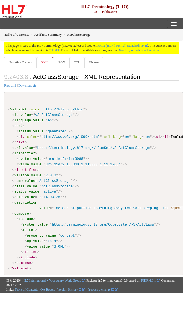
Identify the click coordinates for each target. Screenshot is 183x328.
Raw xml (10, 85)
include (25, 218)
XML (44, 62)
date (18, 196)
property (35, 235)
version (21, 175)
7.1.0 (52, 50)
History (94, 62)
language (22, 120)
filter (29, 229)
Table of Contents (26, 289)
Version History (69, 289)
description (25, 202)
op (29, 240)
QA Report (47, 289)
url (17, 147)
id (16, 114)
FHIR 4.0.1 (148, 280)
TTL (77, 62)
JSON (61, 62)
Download (25, 85)
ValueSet (18, 109)
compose (21, 213)
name (18, 180)
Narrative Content (20, 62)
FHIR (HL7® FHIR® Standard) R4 (121, 46)
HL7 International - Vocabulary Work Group (52, 280)
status (24, 131)
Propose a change (101, 289)
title (19, 186)
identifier (24, 153)
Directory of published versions (139, 50)
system (24, 158)
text (18, 125)
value (26, 114)
